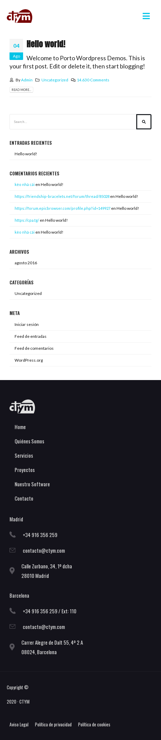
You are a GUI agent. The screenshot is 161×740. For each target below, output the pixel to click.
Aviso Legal (19, 724)
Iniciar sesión (27, 324)
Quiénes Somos (29, 441)
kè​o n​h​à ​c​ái (25, 184)
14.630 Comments (93, 79)
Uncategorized (54, 79)
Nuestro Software (32, 484)
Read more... (21, 90)
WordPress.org (29, 360)
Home (20, 426)
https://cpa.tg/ (27, 220)
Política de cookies (94, 724)
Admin (27, 79)
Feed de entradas (31, 336)
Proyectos (25, 469)
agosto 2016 (26, 262)
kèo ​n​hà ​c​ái (25, 232)
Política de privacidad (53, 724)
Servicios (24, 455)
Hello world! (45, 44)
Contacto (24, 498)
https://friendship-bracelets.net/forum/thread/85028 (62, 196)
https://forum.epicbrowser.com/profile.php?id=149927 (62, 208)
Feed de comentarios (34, 348)
